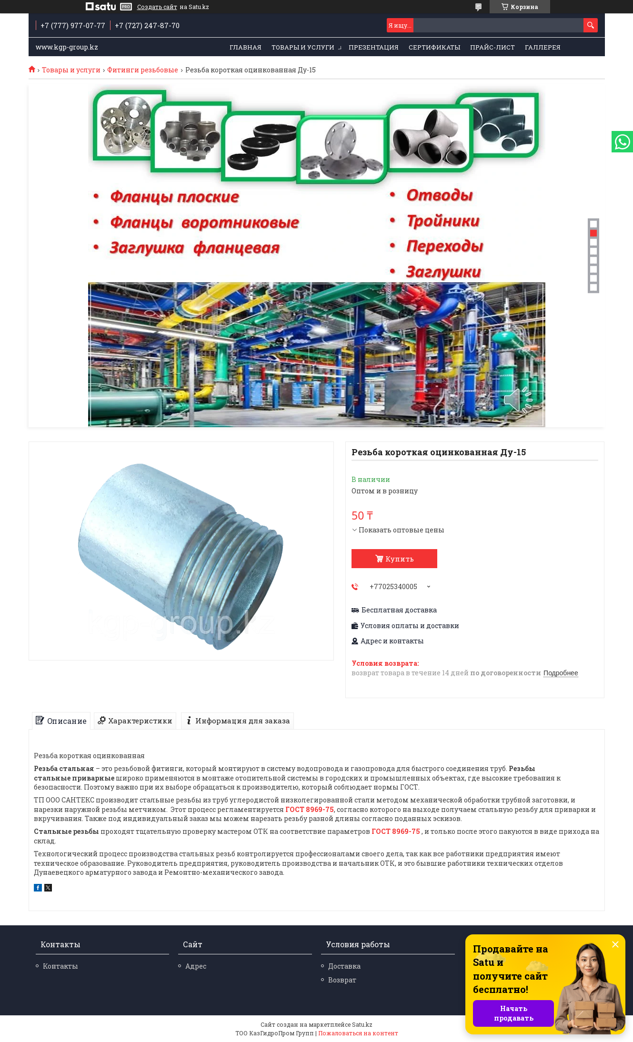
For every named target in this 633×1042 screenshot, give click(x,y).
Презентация (374, 47)
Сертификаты (434, 47)
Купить (399, 558)
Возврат (342, 979)
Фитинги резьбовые (142, 70)
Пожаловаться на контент (358, 1033)
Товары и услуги (302, 47)
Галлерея (543, 47)
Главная (245, 47)
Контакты (60, 966)
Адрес (195, 966)
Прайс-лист (492, 47)
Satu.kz (362, 1024)
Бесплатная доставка (399, 610)
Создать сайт (157, 6)
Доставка (344, 966)
